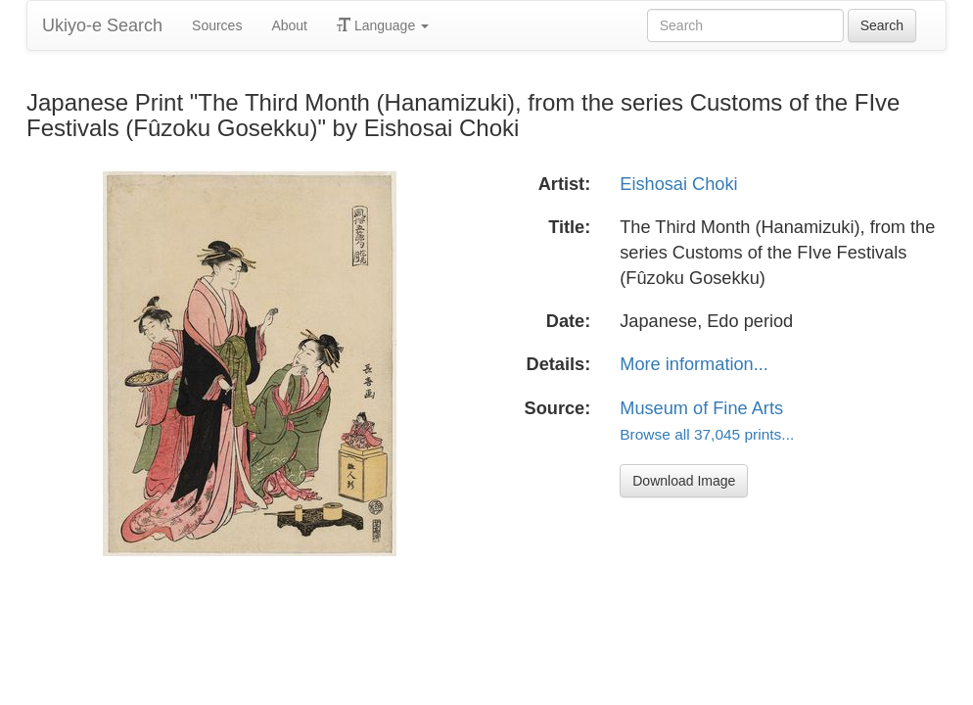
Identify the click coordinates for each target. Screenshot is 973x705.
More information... (694, 364)
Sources (217, 25)
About (289, 25)
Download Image (683, 481)
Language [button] (383, 25)
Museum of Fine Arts (701, 408)
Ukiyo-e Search (102, 25)
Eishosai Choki (678, 184)
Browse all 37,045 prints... (707, 434)
